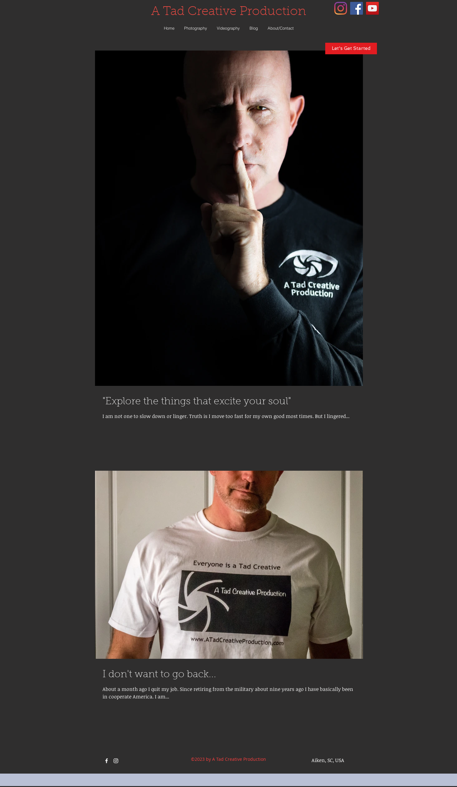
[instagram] (340, 8)
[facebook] (356, 8)
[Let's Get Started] (351, 48)
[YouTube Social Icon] (372, 8)
